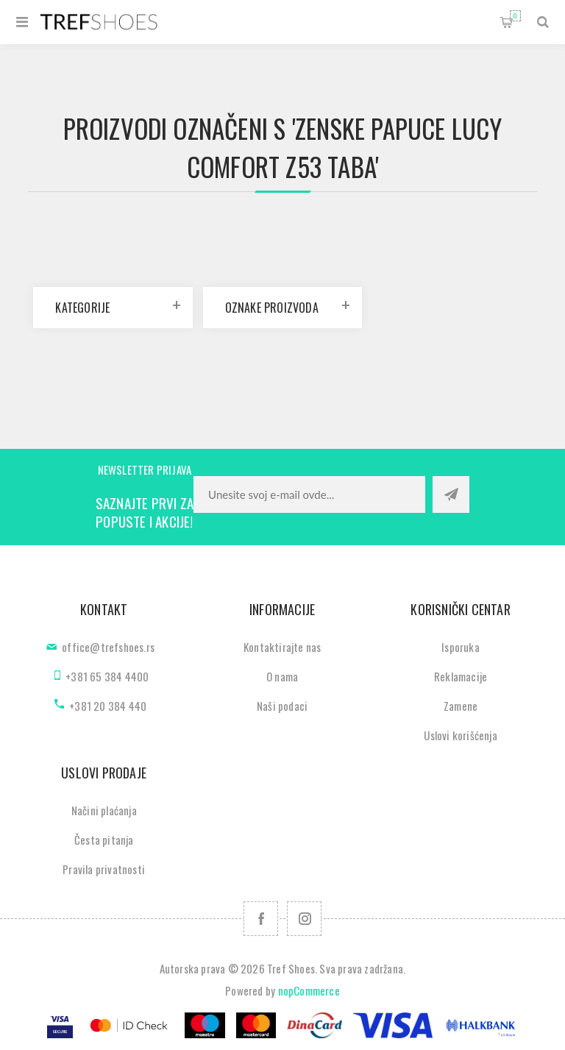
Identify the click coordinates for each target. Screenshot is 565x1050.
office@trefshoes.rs (108, 647)
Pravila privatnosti (104, 869)
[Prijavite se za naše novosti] (309, 494)
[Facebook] (261, 918)
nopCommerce (309, 990)
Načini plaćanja (104, 810)
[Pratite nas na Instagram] (304, 918)
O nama (282, 676)
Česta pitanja (104, 839)
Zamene (460, 706)
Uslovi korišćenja (460, 735)
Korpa (515, 15)
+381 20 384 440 (107, 706)
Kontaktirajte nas (282, 647)
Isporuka (460, 647)
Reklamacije (460, 676)
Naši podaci (282, 706)
